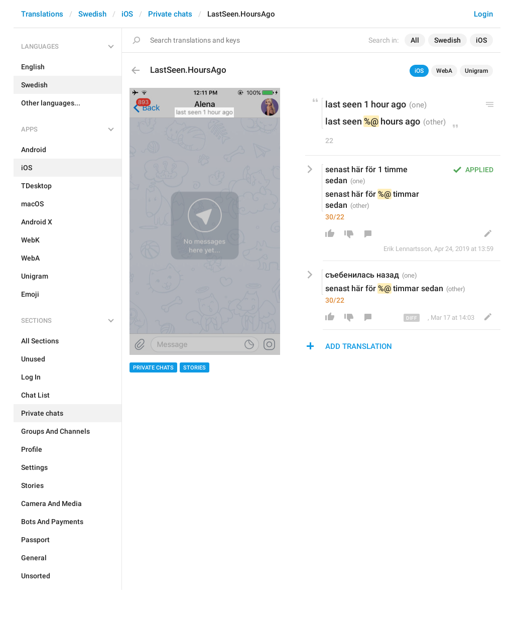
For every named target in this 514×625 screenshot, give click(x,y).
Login (483, 14)
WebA (444, 70)
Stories (194, 367)
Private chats (170, 14)
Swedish (92, 14)
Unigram (476, 70)
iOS (127, 14)
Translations (42, 14)
